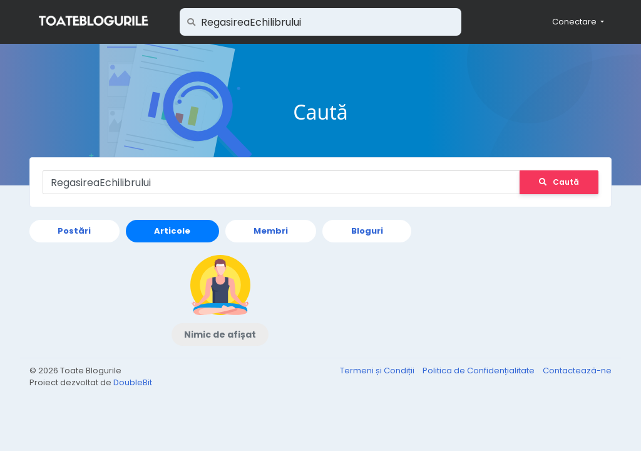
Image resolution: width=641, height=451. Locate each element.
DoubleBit (132, 382)
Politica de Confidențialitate (479, 370)
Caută (559, 182)
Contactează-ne (577, 370)
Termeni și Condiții (378, 370)
